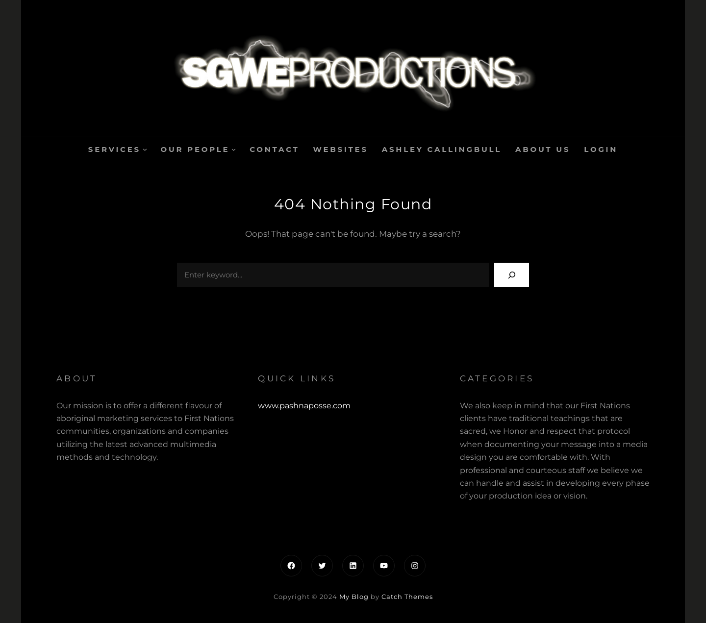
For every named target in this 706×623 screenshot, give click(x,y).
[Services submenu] (145, 149)
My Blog (354, 596)
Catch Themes (407, 596)
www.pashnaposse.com (304, 405)
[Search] (511, 275)
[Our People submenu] (233, 149)
